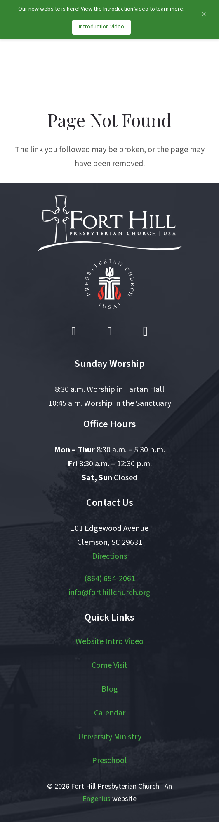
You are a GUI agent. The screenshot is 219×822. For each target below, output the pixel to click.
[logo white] (110, 223)
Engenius (96, 799)
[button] (172, 68)
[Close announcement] (203, 14)
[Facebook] (73, 331)
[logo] (50, 68)
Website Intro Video (109, 641)
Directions (109, 556)
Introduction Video (101, 27)
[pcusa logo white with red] (109, 284)
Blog (109, 689)
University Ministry (109, 737)
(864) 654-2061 (109, 578)
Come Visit (109, 665)
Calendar (109, 713)
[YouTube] (109, 331)
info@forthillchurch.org (109, 592)
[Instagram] (145, 331)
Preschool (109, 760)
